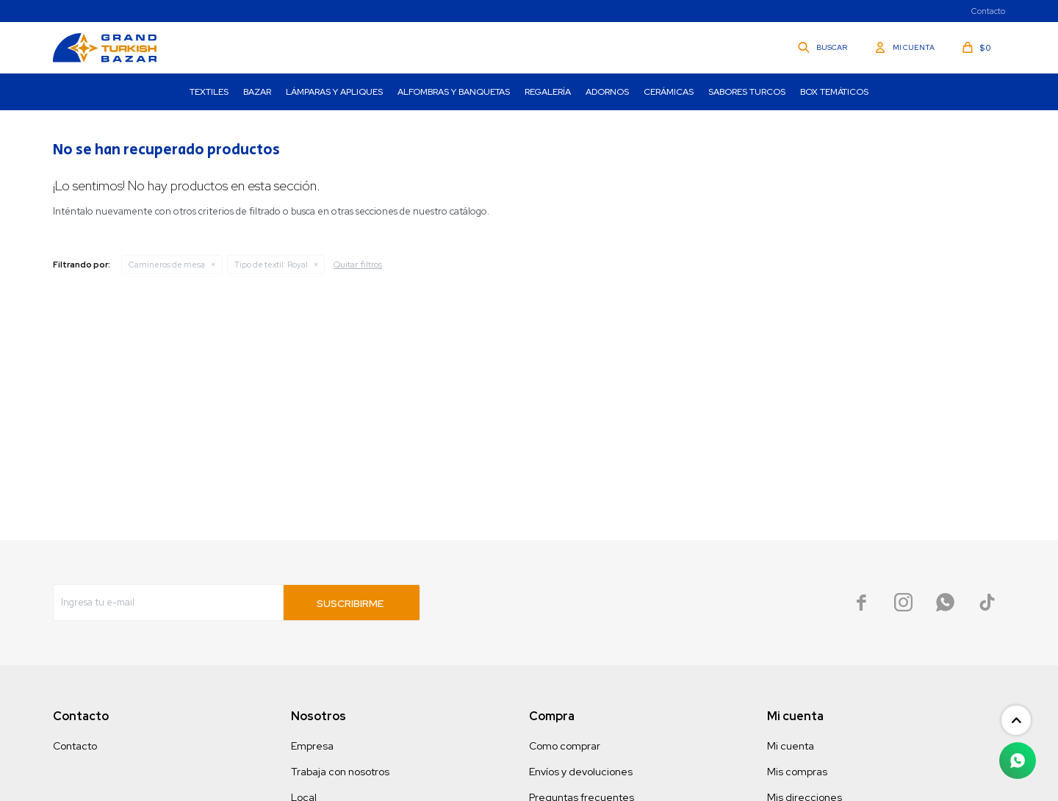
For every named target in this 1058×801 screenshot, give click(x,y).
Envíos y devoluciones (581, 771)
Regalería (548, 92)
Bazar (257, 92)
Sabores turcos (746, 92)
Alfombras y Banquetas (453, 92)
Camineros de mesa (167, 264)
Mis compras (797, 771)
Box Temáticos (834, 92)
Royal (271, 264)
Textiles (209, 92)
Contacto (988, 11)
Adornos (607, 92)
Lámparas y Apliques (334, 92)
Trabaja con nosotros (340, 771)
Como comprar (564, 745)
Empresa (312, 745)
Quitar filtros (358, 264)
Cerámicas (669, 92)
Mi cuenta (790, 745)
